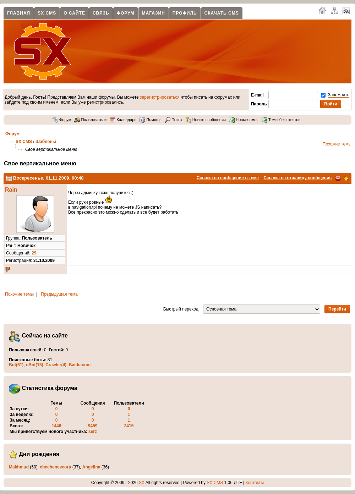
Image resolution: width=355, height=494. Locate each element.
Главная (18, 13)
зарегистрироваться (160, 97)
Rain (11, 190)
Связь (101, 13)
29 (34, 253)
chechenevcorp (55, 467)
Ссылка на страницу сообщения (297, 177)
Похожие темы (337, 144)
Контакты (254, 482)
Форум (126, 13)
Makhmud (19, 467)
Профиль (185, 13)
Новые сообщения (206, 119)
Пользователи (90, 119)
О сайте (74, 13)
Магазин (153, 13)
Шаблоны (46, 141)
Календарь (123, 119)
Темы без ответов (281, 119)
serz (92, 431)
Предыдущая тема (59, 294)
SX (141, 482)
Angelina (91, 467)
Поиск (173, 119)
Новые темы (243, 119)
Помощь (151, 119)
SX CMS (47, 13)
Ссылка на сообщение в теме (228, 177)
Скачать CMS (221, 13)
